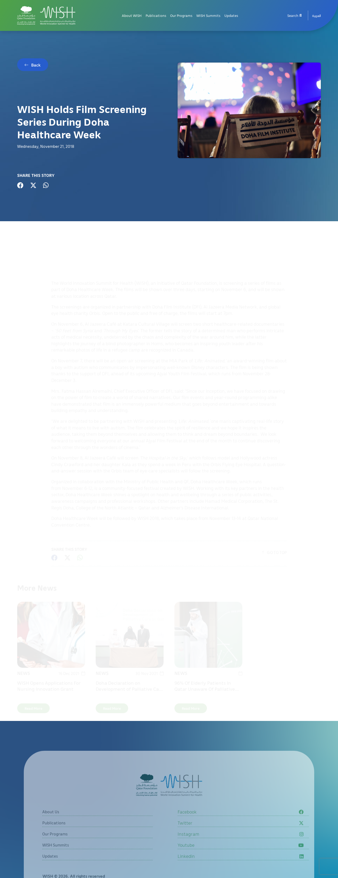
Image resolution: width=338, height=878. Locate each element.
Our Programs (181, 15)
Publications (156, 15)
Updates (231, 15)
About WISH (132, 15)
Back (36, 65)
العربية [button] (316, 15)
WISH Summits (208, 15)
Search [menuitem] (294, 15)
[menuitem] (316, 15)
